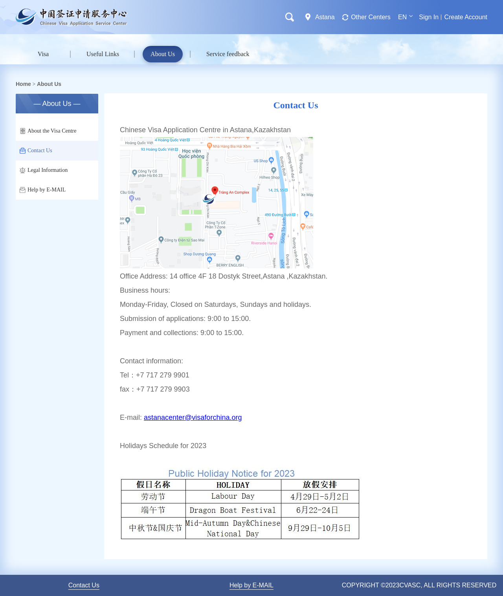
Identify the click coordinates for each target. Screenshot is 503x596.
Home (23, 84)
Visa (43, 54)
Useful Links (102, 54)
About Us (163, 54)
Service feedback (228, 54)
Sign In (429, 17)
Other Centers (370, 17)
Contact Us (36, 151)
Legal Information (44, 170)
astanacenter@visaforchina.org (193, 417)
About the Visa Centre (48, 131)
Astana (325, 17)
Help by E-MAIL (43, 190)
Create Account (465, 17)
